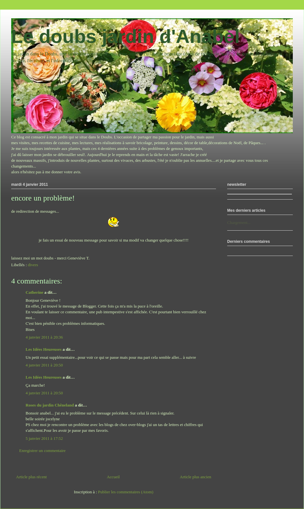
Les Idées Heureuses (43, 349)
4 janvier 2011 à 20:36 (44, 337)
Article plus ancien (195, 476)
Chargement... (239, 222)
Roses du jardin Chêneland (50, 405)
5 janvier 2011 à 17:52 (44, 438)
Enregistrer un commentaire (42, 450)
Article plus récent (31, 476)
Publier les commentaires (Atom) (125, 491)
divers (33, 264)
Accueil (113, 476)
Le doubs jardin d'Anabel (125, 36)
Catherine (35, 292)
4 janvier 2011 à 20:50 (44, 365)
